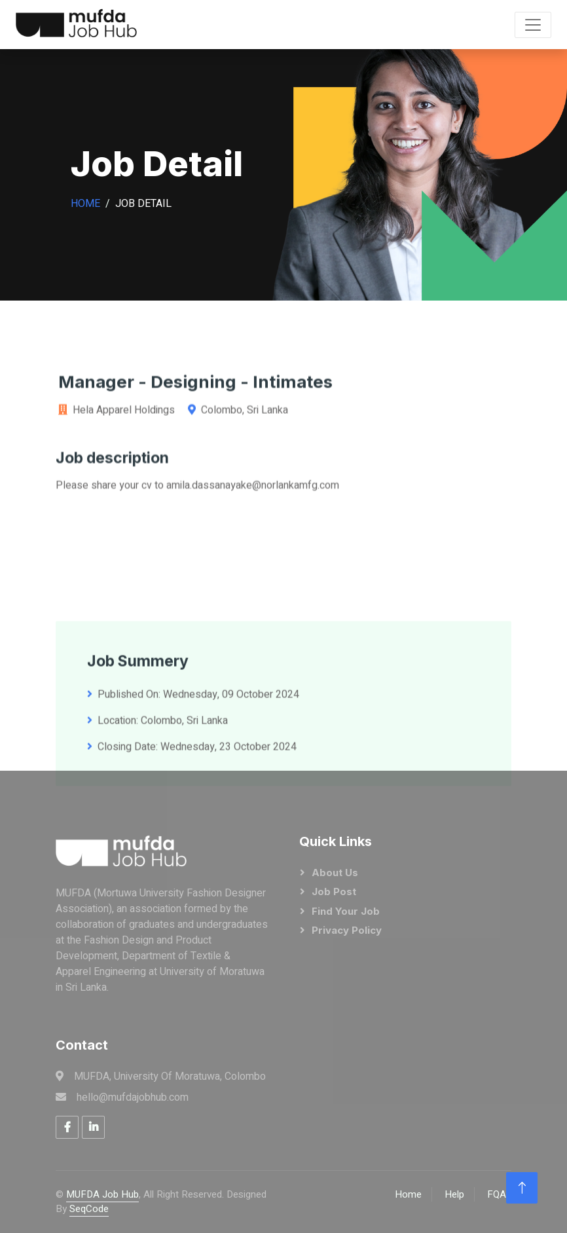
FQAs (499, 1194)
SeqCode (89, 1209)
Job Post (334, 891)
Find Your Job (346, 911)
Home (85, 204)
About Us (335, 872)
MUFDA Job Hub (102, 1194)
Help (454, 1194)
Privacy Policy (347, 930)
